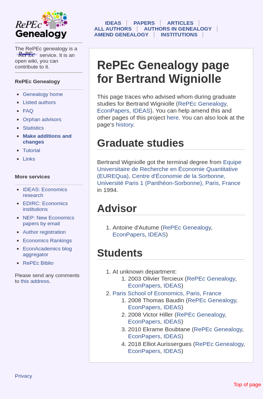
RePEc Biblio (38, 263)
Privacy (23, 376)
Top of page (247, 384)
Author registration (44, 232)
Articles (180, 23)
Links (29, 159)
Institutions (179, 35)
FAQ (28, 111)
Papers (144, 23)
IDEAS (113, 23)
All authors (113, 29)
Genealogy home (43, 94)
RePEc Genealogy (202, 103)
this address (35, 281)
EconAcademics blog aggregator (47, 251)
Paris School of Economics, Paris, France (167, 293)
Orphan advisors (42, 119)
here (173, 117)
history (124, 124)
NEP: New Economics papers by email (48, 220)
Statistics (33, 128)
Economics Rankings (47, 240)
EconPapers (113, 110)
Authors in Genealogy (178, 29)
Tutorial (31, 150)
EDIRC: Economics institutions (45, 206)
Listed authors (39, 102)
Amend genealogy (121, 35)
